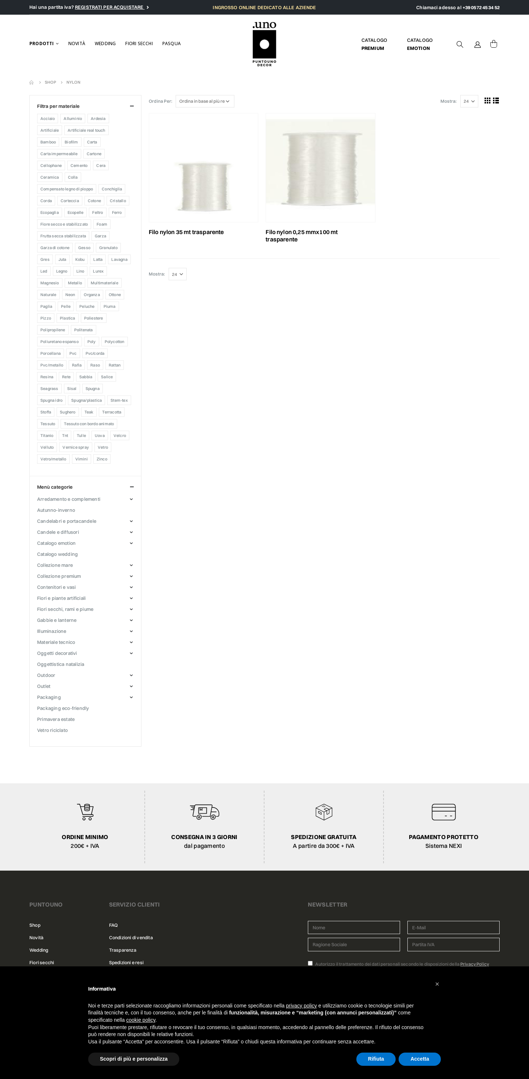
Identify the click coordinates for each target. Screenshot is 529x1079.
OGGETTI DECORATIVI (57, 653)
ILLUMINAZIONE (51, 631)
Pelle (66, 306)
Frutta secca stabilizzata (63, 235)
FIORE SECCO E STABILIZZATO (64, 224)
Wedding (105, 43)
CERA (100, 165)
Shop (34, 925)
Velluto (47, 447)
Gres (45, 259)
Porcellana (50, 353)
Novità (76, 43)
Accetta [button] (419, 1059)
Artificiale (49, 130)
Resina (46, 376)
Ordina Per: (160, 101)
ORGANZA (92, 294)
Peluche (86, 306)
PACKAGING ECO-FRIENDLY (63, 708)
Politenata (83, 329)
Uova (100, 435)
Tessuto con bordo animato (89, 423)
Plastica (67, 318)
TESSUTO (47, 423)
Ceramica (49, 177)
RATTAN (114, 365)
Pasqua (171, 43)
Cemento (79, 165)
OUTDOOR (46, 675)
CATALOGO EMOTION (56, 543)
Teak (89, 412)
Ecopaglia (49, 212)
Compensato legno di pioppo (66, 189)
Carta (92, 142)
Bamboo (48, 142)
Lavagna (119, 259)
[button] (437, 984)
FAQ (113, 925)
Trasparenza (122, 950)
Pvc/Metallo (51, 365)
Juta (62, 259)
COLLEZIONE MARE (55, 565)
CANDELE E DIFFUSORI (58, 532)
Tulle (81, 435)
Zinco (102, 459)
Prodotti (41, 43)
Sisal (72, 388)
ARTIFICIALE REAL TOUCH (86, 130)
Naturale (48, 294)
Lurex (98, 271)
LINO (80, 271)
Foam (102, 224)
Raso (95, 365)
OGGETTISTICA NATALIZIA (60, 664)
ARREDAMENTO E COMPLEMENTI (68, 499)
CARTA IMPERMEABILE (59, 153)
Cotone (94, 200)
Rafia (77, 365)
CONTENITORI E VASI (56, 587)
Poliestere (93, 318)
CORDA (46, 200)
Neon (70, 294)
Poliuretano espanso (59, 341)
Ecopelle (76, 212)
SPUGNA (93, 388)
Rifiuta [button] (376, 1059)
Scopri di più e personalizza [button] (134, 1059)
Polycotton (115, 341)
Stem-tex (119, 400)
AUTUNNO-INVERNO (56, 510)
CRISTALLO (118, 200)
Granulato (108, 247)
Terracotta (111, 412)
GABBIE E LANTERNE (56, 620)
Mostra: (448, 101)
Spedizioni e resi (126, 962)
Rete (66, 376)
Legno (62, 271)
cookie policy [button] (140, 1020)
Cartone (94, 153)
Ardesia (98, 118)
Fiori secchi (138, 43)
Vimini (81, 459)
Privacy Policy (474, 964)
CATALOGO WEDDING (57, 554)
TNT (65, 435)
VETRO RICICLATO (52, 730)
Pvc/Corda (95, 353)
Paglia (46, 306)
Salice (107, 376)
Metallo (75, 282)
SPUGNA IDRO (51, 400)
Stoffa (45, 412)
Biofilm (71, 142)
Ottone (115, 294)
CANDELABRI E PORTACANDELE (66, 521)
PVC (73, 353)
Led (43, 271)
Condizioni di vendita (131, 937)
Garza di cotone (54, 247)
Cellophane (51, 165)
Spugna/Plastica (86, 400)
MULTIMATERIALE (104, 282)
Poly (91, 341)
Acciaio (47, 118)
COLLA (73, 177)
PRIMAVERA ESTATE (56, 719)
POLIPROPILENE (52, 329)
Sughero (67, 412)
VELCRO (120, 435)
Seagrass (49, 388)
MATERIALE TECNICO (56, 642)
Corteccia (70, 200)
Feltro (97, 212)
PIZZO (45, 318)
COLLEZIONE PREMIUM (59, 576)
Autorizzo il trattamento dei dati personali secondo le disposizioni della (398, 964)
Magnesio (49, 282)
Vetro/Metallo (53, 459)
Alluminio (73, 118)
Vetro (103, 447)
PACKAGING (49, 697)
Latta (97, 259)
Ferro (117, 212)
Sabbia (85, 376)
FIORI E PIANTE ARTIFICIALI (61, 598)
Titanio (46, 435)
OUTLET (43, 686)
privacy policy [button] (301, 1006)
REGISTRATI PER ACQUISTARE (110, 7)
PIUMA (110, 306)
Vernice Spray (75, 447)
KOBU (80, 259)
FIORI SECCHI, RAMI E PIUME (65, 609)
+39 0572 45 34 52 (481, 7)
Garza (100, 235)
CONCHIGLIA (112, 189)
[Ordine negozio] (205, 101)
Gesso (84, 247)
